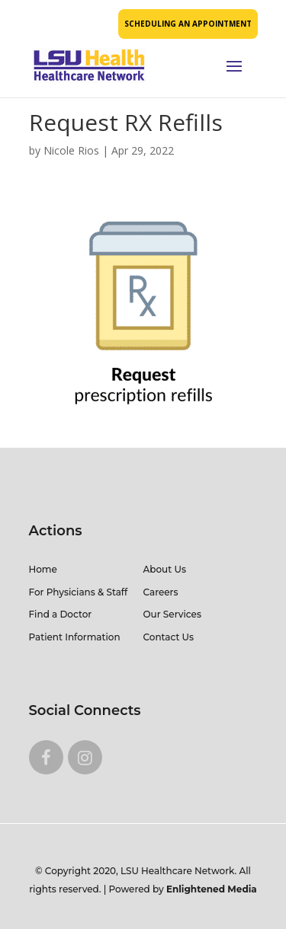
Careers (160, 592)
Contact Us (168, 637)
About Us (164, 569)
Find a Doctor (60, 614)
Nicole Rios (71, 150)
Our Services (172, 614)
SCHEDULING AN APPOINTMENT (188, 23)
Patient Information (75, 637)
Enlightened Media (211, 889)
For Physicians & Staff (78, 592)
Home (43, 569)
